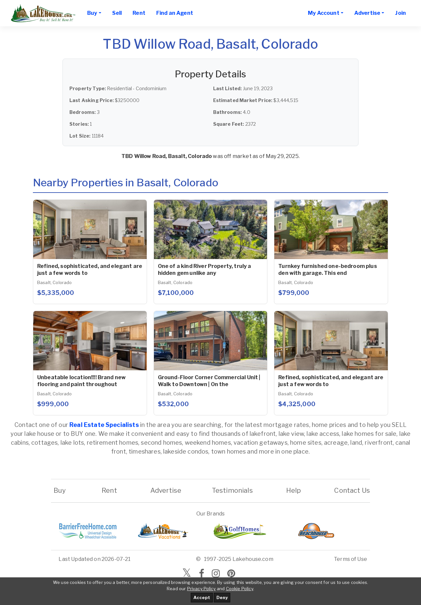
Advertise (165, 490)
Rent (139, 13)
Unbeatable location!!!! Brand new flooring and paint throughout (81, 380)
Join (400, 13)
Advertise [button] (367, 13)
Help (293, 490)
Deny (222, 597)
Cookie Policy (239, 588)
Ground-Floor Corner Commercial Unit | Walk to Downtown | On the (209, 380)
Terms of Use (350, 559)
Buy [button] (92, 13)
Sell (117, 13)
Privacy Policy (201, 588)
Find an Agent (174, 13)
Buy (59, 490)
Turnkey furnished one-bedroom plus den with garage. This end (327, 269)
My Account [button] (323, 13)
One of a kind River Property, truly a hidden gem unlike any (204, 269)
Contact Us (352, 490)
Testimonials (232, 490)
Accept (201, 597)
